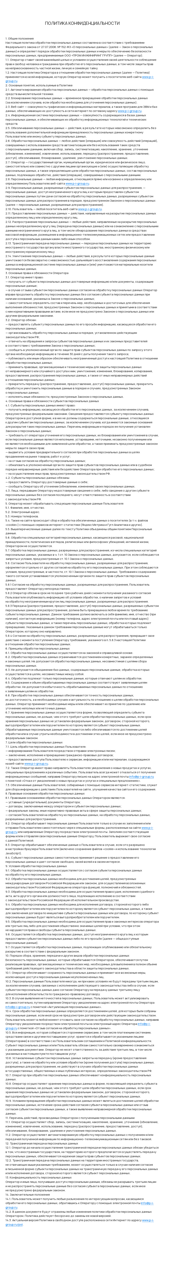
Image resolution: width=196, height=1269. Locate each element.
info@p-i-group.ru (141, 776)
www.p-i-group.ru (129, 111)
